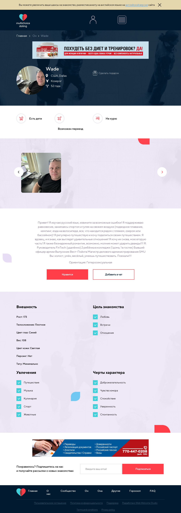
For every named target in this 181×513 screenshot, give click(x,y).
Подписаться (143, 468)
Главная (21, 35)
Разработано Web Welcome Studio (139, 503)
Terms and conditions (87, 509)
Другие (116, 490)
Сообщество (68, 490)
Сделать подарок (109, 73)
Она (100, 490)
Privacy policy (108, 509)
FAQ (153, 490)
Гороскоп (135, 490)
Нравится (67, 274)
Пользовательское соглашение (50, 503)
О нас (49, 492)
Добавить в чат (113, 274)
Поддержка (112, 503)
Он (34, 35)
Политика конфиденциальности (86, 503)
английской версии (136, 4)
